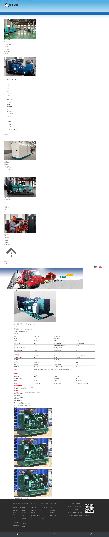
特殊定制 (9, 121)
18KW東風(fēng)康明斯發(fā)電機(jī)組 (21, 437)
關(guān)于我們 (7, 12)
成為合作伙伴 (6, 49)
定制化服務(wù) (7, 237)
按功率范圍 (9, 99)
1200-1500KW (10, 113)
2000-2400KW (10, 116)
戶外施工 (6, 211)
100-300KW (9, 106)
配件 (5, 235)
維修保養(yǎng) (7, 240)
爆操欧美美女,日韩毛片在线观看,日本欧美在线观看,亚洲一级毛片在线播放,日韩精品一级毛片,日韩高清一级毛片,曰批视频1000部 (23, 0)
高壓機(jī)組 (9, 124)
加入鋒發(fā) (6, 47)
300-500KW (9, 108)
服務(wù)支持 (6, 212)
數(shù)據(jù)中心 (7, 199)
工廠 (5, 209)
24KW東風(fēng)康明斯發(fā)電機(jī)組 (21, 498)
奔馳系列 (8, 95)
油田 (5, 204)
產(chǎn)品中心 (7, 53)
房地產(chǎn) (6, 207)
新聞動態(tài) (6, 242)
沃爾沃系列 (9, 93)
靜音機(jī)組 (9, 126)
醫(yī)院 (5, 206)
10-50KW (9, 102)
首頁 (21, 290)
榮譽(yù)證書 (6, 42)
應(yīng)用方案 (7, 169)
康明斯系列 (9, 88)
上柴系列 (8, 82)
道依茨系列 (9, 91)
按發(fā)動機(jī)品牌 (11, 79)
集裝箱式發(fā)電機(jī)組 (12, 129)
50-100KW (9, 104)
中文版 (5, 261)
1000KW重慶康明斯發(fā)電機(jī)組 (23, 405)
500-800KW (9, 109)
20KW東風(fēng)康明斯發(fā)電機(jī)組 (21, 467)
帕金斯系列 (9, 90)
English (5, 263)
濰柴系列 (8, 86)
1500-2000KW (10, 115)
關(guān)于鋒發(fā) (7, 41)
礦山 (5, 202)
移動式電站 (9, 128)
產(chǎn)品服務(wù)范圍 (8, 44)
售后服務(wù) (6, 239)
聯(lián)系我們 (7, 244)
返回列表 (25, 331)
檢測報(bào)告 (7, 51)
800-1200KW (9, 111)
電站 (5, 201)
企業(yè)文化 (6, 46)
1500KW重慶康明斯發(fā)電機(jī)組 (23, 403)
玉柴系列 (8, 84)
